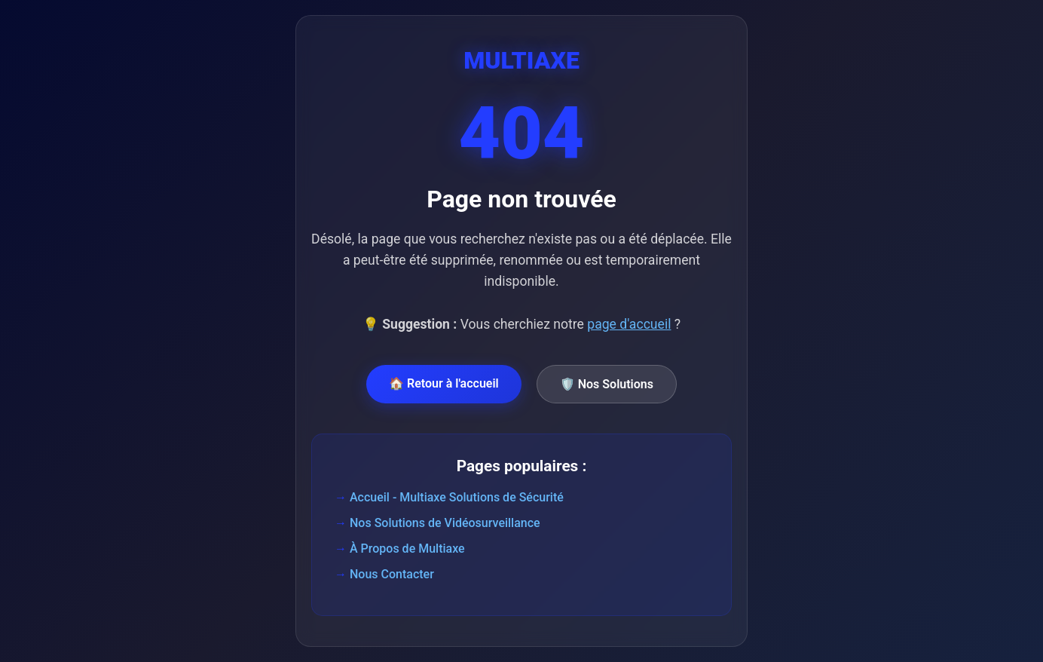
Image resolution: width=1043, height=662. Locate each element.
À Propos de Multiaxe (407, 548)
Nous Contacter (392, 574)
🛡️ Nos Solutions (606, 384)
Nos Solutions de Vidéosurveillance (445, 523)
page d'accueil (629, 324)
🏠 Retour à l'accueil (444, 383)
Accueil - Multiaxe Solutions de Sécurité (457, 497)
